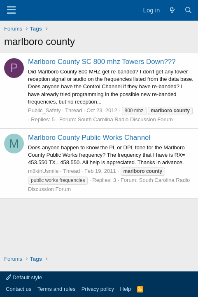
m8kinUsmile (43, 171)
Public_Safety (44, 110)
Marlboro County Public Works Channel (89, 137)
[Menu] (11, 10)
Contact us (18, 289)
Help (125, 289)
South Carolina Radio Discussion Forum (125, 119)
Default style (24, 277)
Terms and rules (56, 289)
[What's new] (172, 10)
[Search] (188, 10)
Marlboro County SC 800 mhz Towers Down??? (102, 62)
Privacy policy (98, 289)
